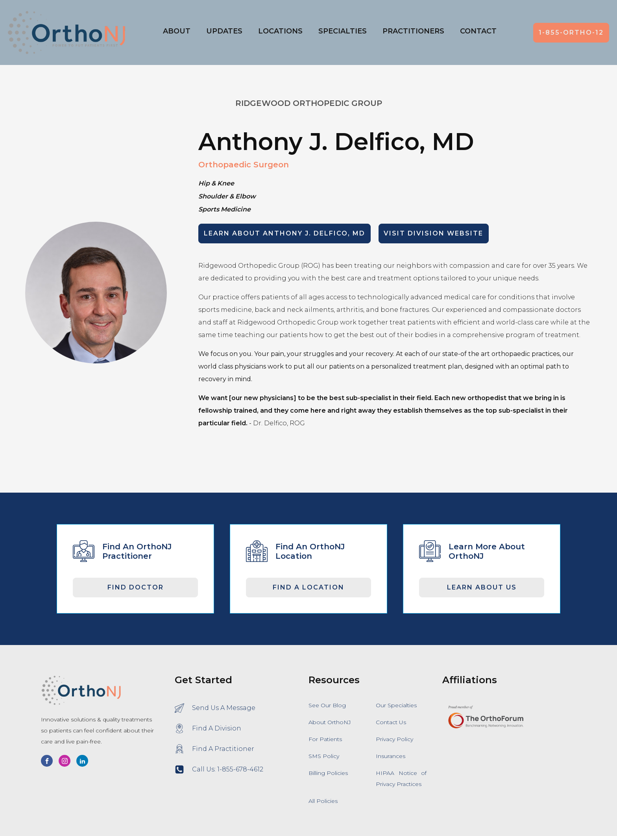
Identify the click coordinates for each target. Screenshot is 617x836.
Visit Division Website (433, 233)
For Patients (325, 739)
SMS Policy (323, 756)
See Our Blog (327, 705)
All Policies (323, 800)
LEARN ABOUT (284, 233)
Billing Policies (328, 773)
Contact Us (391, 722)
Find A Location (308, 587)
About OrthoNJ (329, 722)
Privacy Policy (394, 739)
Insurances (390, 756)
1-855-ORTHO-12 (571, 32)
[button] (280, 32)
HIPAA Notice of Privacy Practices (401, 778)
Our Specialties (396, 705)
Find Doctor (135, 587)
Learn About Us (482, 587)
